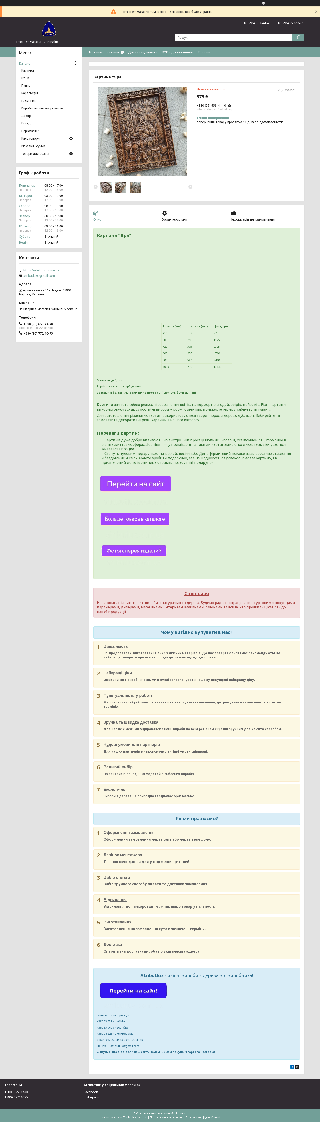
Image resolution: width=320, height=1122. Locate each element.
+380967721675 (16, 1097)
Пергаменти (30, 131)
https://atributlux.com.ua (41, 270)
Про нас (204, 52)
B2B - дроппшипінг (177, 52)
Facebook (91, 1092)
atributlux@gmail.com (39, 276)
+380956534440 (16, 1092)
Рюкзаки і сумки (33, 146)
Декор (26, 116)
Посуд (26, 123)
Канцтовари (30, 139)
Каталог (113, 52)
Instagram (91, 1097)
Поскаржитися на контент (166, 1118)
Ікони (25, 78)
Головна (95, 52)
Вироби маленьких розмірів (42, 108)
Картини (27, 70)
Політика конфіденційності (203, 1118)
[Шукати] (298, 37)
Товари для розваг (35, 154)
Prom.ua (181, 1114)
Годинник (28, 101)
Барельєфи (29, 93)
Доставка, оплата (142, 52)
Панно (26, 86)
